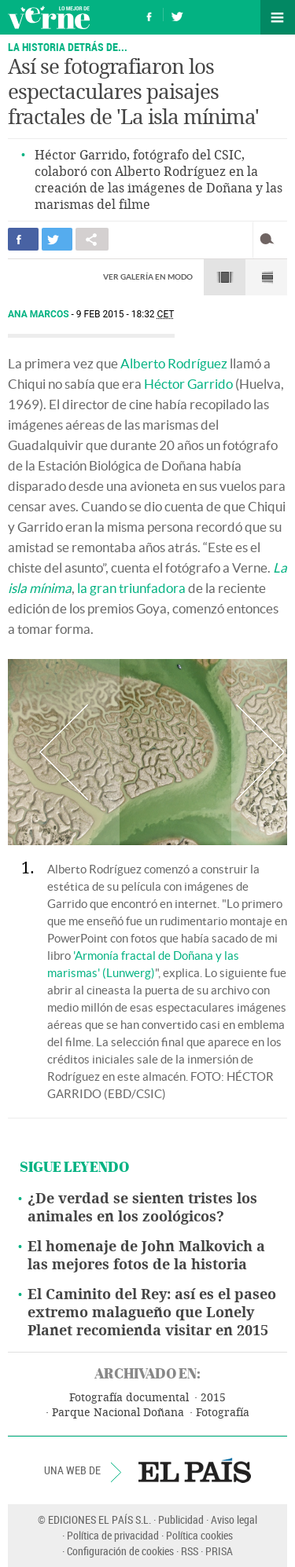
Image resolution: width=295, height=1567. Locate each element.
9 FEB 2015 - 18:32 (125, 314)
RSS (189, 1550)
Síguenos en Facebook (149, 14)
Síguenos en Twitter (177, 14)
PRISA (219, 1550)
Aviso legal (234, 1519)
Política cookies (199, 1535)
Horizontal (224, 277)
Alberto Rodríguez (173, 363)
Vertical (266, 277)
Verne (49, 17)
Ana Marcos (40, 314)
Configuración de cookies (120, 1550)
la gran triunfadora (131, 587)
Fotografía (222, 1412)
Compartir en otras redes (92, 239)
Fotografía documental (129, 1397)
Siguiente (259, 752)
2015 (213, 1397)
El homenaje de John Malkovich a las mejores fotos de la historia (146, 1255)
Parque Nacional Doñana (118, 1412)
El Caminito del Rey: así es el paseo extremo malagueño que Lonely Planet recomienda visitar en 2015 (152, 1312)
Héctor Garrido (188, 383)
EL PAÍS (194, 1470)
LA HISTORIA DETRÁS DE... (67, 46)
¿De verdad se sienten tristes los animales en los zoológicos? (142, 1207)
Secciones (277, 17)
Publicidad (181, 1519)
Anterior (64, 752)
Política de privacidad (113, 1535)
